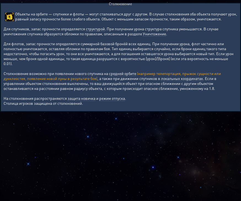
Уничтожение (154, 33)
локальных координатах (182, 78)
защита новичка (81, 98)
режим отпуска (112, 98)
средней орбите (122, 73)
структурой (95, 28)
